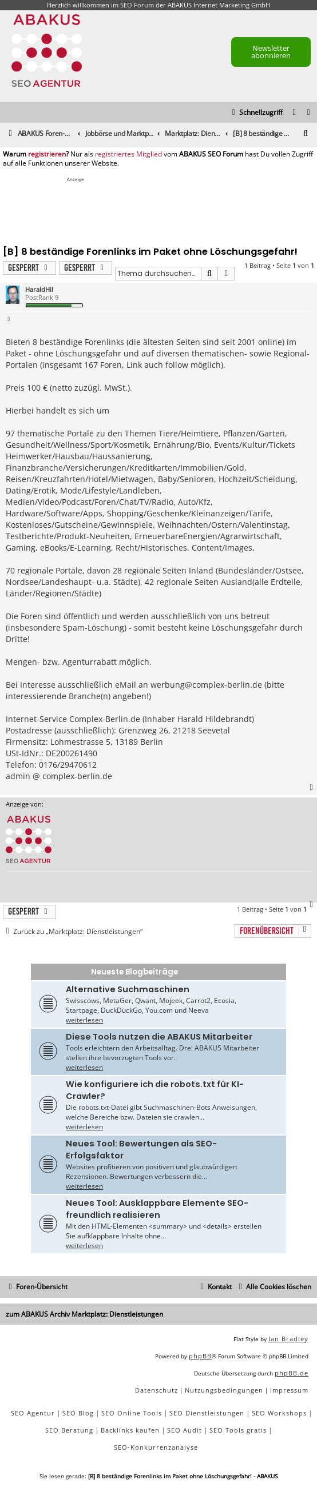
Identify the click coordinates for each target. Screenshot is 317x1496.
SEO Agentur (33, 1413)
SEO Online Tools (131, 1413)
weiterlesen (84, 1020)
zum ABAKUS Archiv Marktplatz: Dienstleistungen (84, 1314)
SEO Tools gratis (238, 1430)
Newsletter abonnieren (271, 52)
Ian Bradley (288, 1338)
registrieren (47, 154)
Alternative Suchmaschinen (127, 989)
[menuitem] (309, 113)
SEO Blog (78, 1413)
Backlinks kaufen (130, 1430)
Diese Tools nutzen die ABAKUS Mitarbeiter (159, 1036)
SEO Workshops (279, 1413)
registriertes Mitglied (128, 154)
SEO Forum (137, 5)
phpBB (200, 1355)
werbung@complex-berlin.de (206, 684)
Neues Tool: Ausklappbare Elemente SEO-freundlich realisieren (157, 1209)
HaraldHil (39, 289)
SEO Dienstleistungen (206, 1413)
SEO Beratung (69, 1430)
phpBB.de (291, 1373)
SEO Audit (184, 1430)
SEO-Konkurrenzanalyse (156, 1447)
